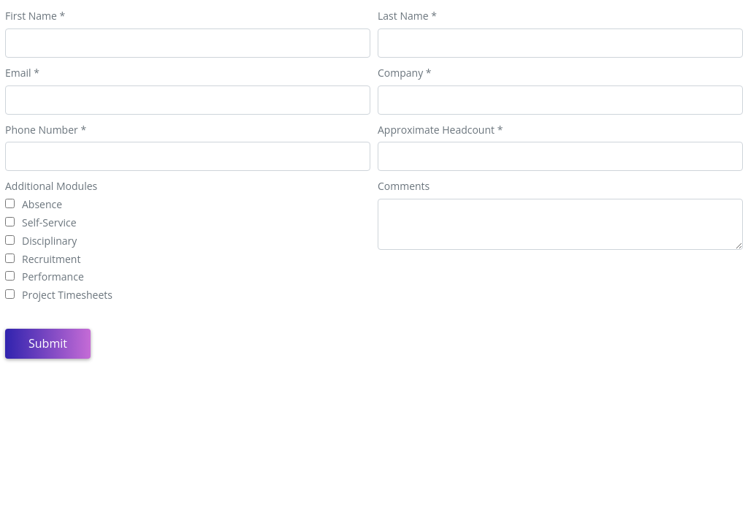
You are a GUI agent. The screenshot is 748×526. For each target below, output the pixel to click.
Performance (53, 277)
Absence (42, 205)
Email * (22, 73)
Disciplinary (49, 241)
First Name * (35, 16)
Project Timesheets (67, 295)
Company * (405, 73)
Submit (47, 343)
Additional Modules (51, 186)
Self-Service (49, 223)
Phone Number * (45, 130)
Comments (404, 186)
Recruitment (51, 260)
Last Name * (407, 16)
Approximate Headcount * (440, 130)
